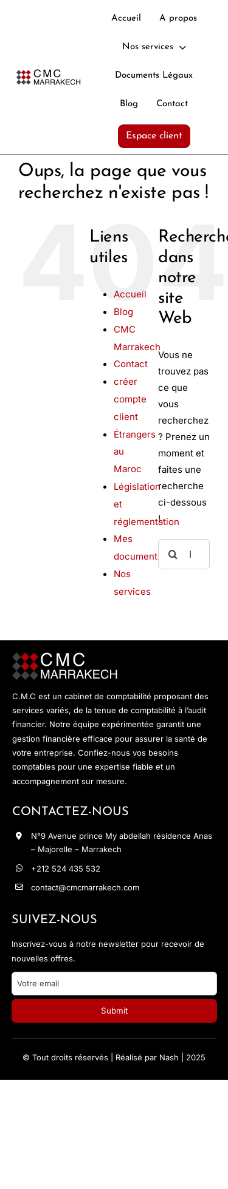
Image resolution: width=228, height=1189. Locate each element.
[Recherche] (173, 554)
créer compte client (130, 399)
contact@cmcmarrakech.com (85, 887)
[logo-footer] (65, 658)
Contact (131, 364)
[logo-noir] (48, 74)
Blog (123, 311)
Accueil (130, 294)
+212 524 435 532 (65, 868)
